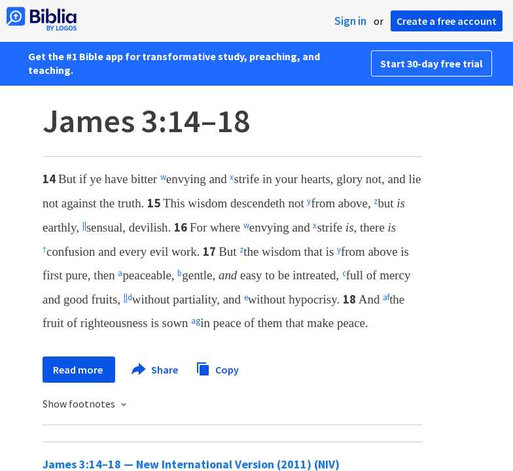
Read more (79, 369)
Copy (217, 368)
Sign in (350, 21)
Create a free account (447, 20)
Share (155, 369)
